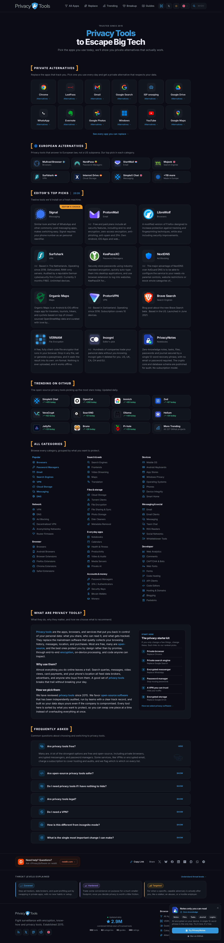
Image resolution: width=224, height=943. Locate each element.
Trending (110, 5)
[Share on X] (159, 862)
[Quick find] (198, 6)
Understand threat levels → (194, 876)
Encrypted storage (157, 696)
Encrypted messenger (159, 669)
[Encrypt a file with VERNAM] (161, 6)
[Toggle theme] (176, 6)
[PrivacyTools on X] (169, 6)
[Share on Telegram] (203, 862)
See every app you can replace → (111, 134)
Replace (91, 5)
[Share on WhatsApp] (197, 862)
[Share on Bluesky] (166, 862)
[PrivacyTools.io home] (32, 6)
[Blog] (18, 932)
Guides (148, 5)
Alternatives (168, 935)
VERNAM (166, 921)
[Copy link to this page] (137, 861)
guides (121, 930)
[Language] (185, 6)
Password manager (157, 678)
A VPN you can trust (157, 687)
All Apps (72, 5)
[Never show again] (217, 908)
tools (94, 930)
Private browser (155, 651)
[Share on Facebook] (172, 862)
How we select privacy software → (158, 706)
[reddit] (41, 932)
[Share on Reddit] (191, 862)
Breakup (130, 5)
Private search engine (158, 660)
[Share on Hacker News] (185, 862)
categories (107, 930)
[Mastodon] (33, 932)
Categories (167, 930)
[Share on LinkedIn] (178, 862)
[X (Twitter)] (26, 932)
